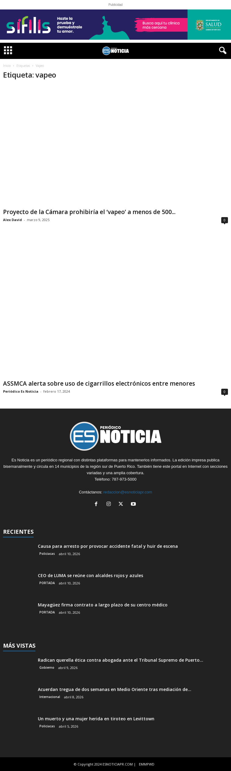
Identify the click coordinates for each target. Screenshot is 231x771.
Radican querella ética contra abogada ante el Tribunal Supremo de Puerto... (120, 660)
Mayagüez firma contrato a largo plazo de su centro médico (103, 605)
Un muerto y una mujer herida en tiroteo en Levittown (96, 719)
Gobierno (46, 667)
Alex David (12, 219)
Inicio (7, 66)
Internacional (49, 697)
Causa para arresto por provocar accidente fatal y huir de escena (108, 546)
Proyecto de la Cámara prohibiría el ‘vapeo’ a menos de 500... (89, 212)
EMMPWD (146, 764)
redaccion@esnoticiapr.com (127, 492)
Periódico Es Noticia (20, 391)
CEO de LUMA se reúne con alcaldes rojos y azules (90, 575)
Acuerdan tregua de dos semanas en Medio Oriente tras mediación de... (114, 689)
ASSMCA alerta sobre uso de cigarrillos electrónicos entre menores (99, 383)
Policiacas (47, 553)
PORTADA (47, 583)
